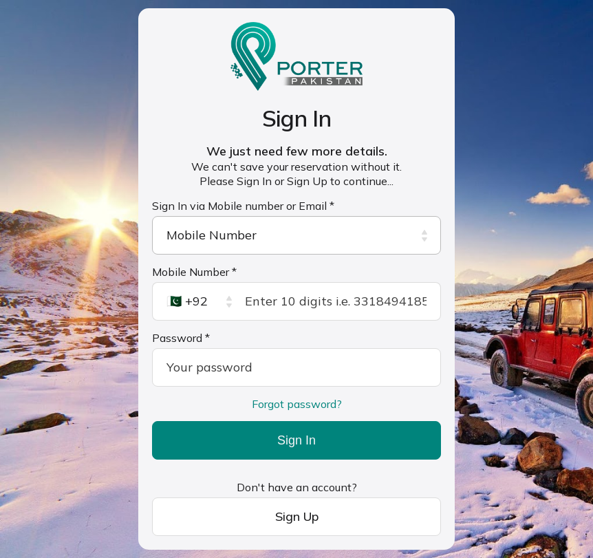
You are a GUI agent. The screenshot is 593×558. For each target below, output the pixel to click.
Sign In (296, 440)
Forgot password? (297, 404)
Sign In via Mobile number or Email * (243, 206)
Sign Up (297, 516)
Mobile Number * (194, 272)
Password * (181, 338)
